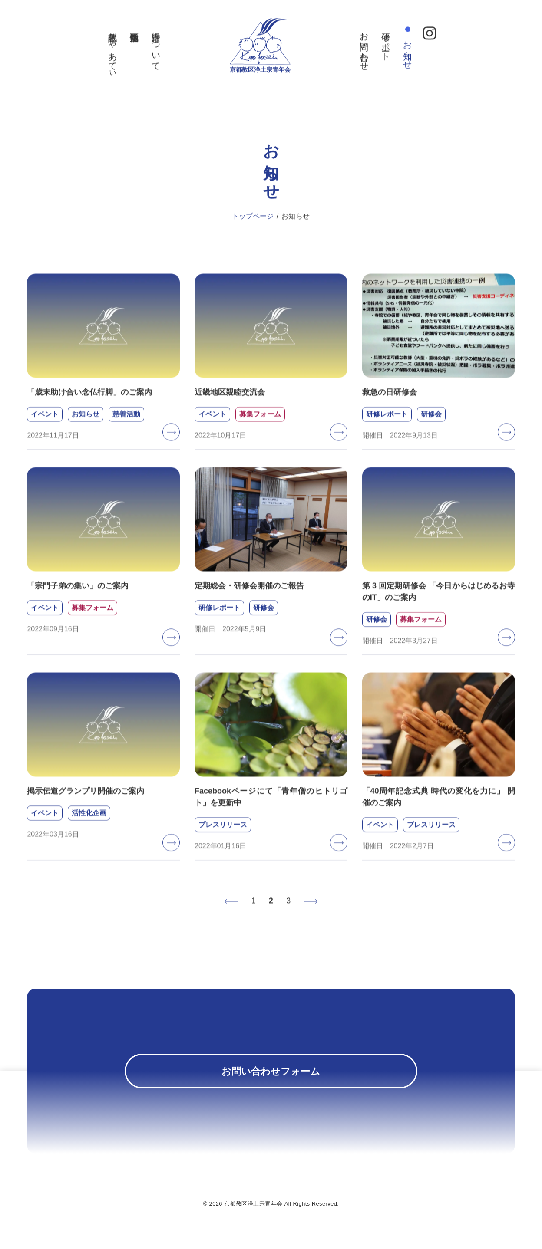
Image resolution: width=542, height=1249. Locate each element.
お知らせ (416, 52)
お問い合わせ (373, 48)
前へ (231, 908)
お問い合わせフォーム (271, 1076)
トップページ (252, 223)
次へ (311, 908)
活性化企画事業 (125, 29)
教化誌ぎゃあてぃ (104, 54)
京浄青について (147, 48)
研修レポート (395, 43)
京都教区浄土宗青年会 (260, 86)
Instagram (438, 34)
